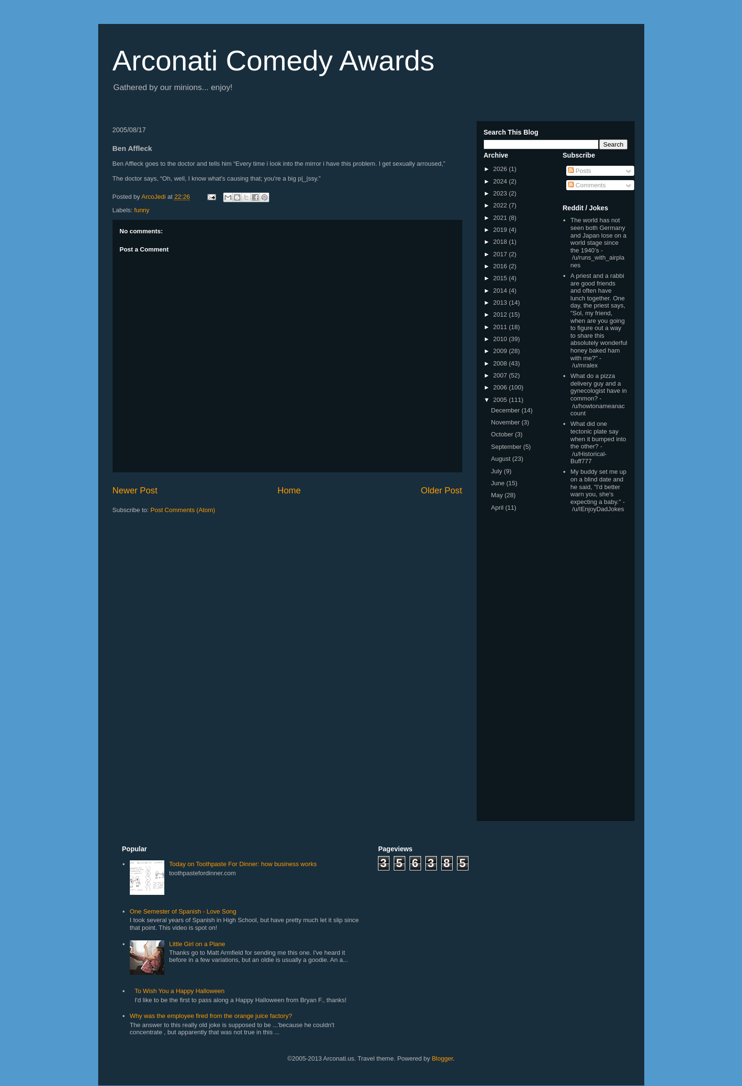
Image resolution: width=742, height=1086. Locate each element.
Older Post (441, 490)
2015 (501, 278)
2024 (501, 181)
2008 (501, 363)
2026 (501, 168)
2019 (501, 229)
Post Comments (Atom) (182, 510)
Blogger (442, 1058)
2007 (501, 375)
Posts (579, 170)
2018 (501, 241)
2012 (501, 314)
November (506, 422)
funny (141, 210)
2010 (501, 339)
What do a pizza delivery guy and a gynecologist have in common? (599, 387)
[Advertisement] (591, 668)
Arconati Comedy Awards (274, 61)
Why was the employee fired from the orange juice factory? (211, 1015)
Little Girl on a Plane (197, 944)
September (507, 446)
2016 (501, 266)
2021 (501, 217)
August (501, 458)
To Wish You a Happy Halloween (180, 991)
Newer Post (135, 490)
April (498, 507)
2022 (501, 205)
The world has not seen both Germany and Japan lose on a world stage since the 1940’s (599, 235)
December (506, 410)
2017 (501, 254)
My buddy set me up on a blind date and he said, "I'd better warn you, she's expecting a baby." (599, 486)
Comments (586, 185)
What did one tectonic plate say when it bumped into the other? (598, 435)
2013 (501, 302)
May (497, 495)
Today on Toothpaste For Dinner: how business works (243, 864)
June (498, 483)
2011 (501, 327)
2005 (501, 399)
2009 (501, 350)
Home (289, 490)
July (497, 471)
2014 (501, 290)
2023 (501, 193)
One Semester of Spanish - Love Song (183, 911)
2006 (501, 387)
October (503, 434)
